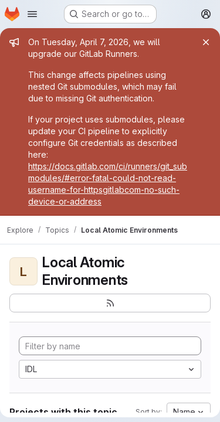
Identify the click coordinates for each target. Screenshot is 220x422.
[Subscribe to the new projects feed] (110, 303)
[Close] (206, 42)
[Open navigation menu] (32, 14)
